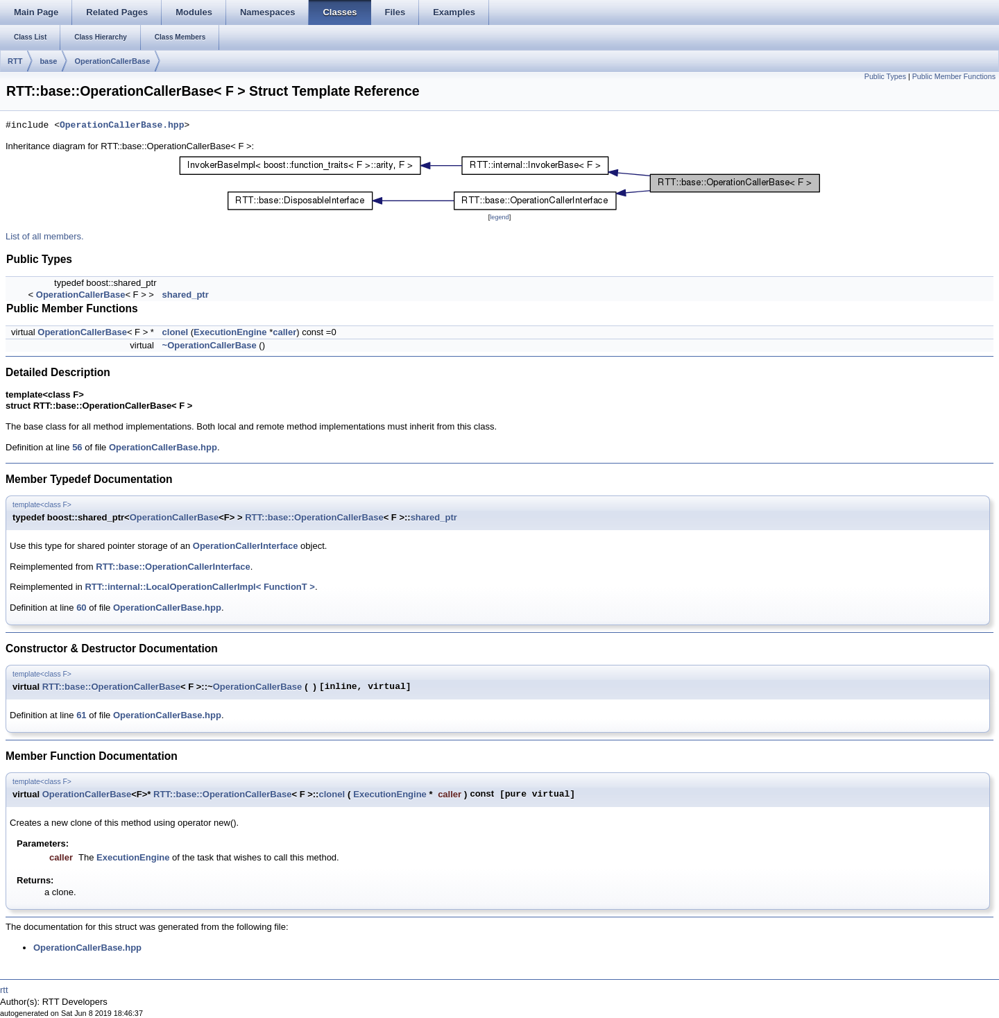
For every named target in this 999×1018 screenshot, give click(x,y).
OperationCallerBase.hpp (122, 125)
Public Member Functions (954, 76)
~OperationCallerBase (209, 345)
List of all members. (45, 236)
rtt (4, 990)
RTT (15, 61)
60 (81, 607)
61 (81, 715)
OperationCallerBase (112, 61)
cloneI (175, 332)
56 (77, 447)
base (48, 61)
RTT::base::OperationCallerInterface (173, 566)
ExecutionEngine (230, 332)
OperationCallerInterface (245, 546)
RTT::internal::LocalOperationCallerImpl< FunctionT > (200, 587)
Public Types (885, 76)
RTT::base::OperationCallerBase (314, 517)
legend (499, 217)
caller (284, 332)
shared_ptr (185, 294)
